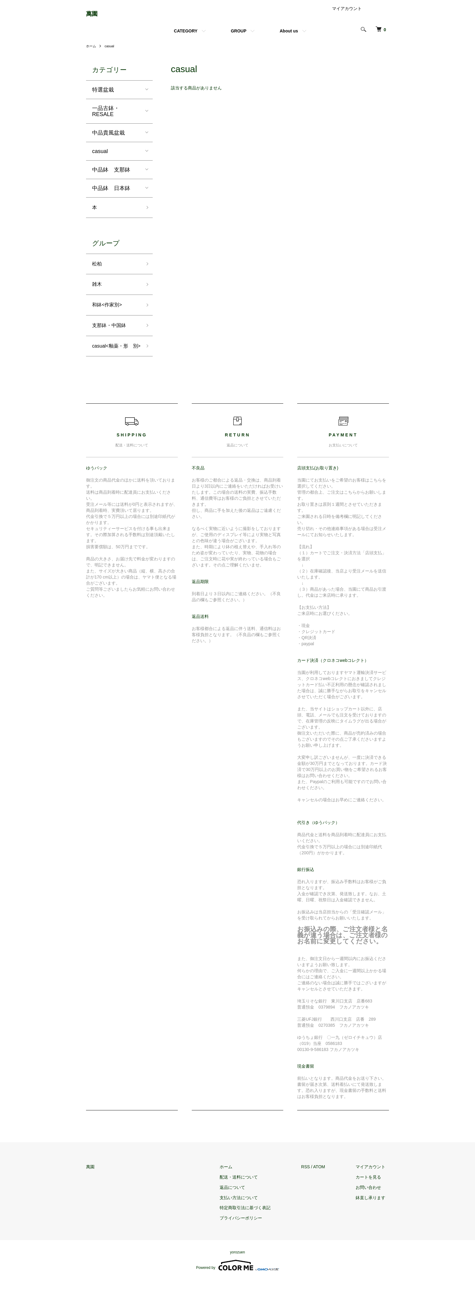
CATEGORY (186, 35)
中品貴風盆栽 (108, 137)
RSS (312, 1188)
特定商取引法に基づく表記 (255, 1228)
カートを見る (372, 1198)
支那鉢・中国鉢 (111, 335)
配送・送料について (249, 1198)
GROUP (238, 35)
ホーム (91, 51)
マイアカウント (347, 13)
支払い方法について (249, 1218)
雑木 (97, 292)
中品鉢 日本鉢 (111, 193)
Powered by (237, 1286)
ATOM (326, 1188)
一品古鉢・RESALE (105, 116)
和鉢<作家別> (109, 314)
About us (289, 35)
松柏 (97, 270)
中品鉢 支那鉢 (111, 174)
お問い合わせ (372, 1208)
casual (110, 51)
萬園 (94, 16)
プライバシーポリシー (251, 1239)
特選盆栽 (103, 94)
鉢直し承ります (374, 1218)
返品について (242, 1208)
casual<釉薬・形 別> (115, 362)
